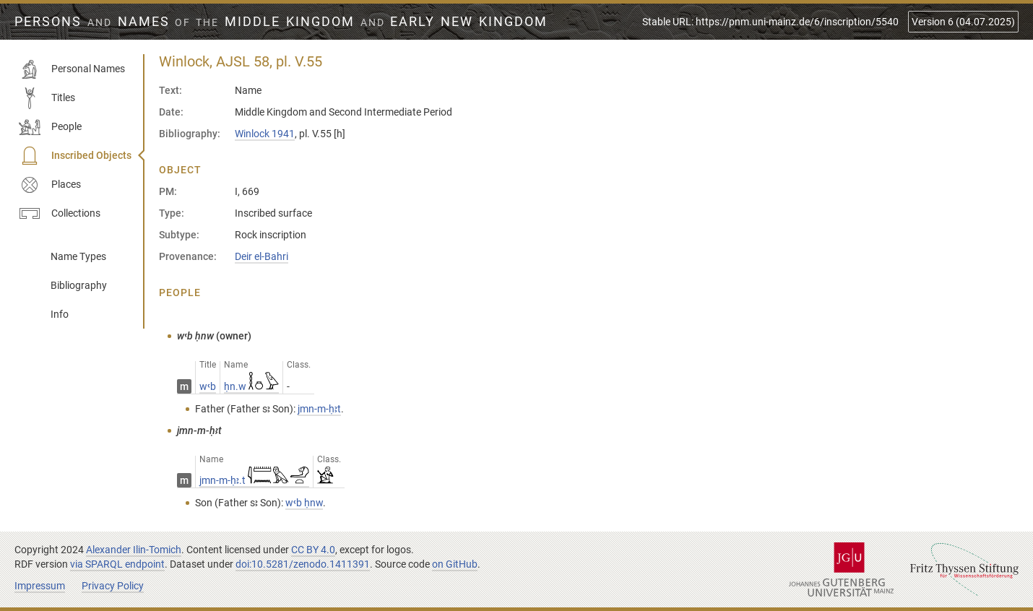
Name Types (78, 256)
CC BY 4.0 (313, 549)
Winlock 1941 (265, 133)
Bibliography (79, 285)
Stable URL (770, 21)
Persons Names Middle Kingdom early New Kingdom (281, 21)
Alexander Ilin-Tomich (133, 549)
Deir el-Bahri (261, 256)
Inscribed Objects (75, 156)
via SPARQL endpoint (117, 564)
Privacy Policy (113, 586)
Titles (47, 98)
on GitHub (454, 564)
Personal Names (72, 69)
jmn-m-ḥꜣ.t (254, 480)
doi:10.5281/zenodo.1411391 (302, 564)
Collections (59, 214)
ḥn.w (251, 386)
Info (60, 314)
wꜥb (207, 386)
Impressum (39, 586)
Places (50, 185)
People (50, 127)
